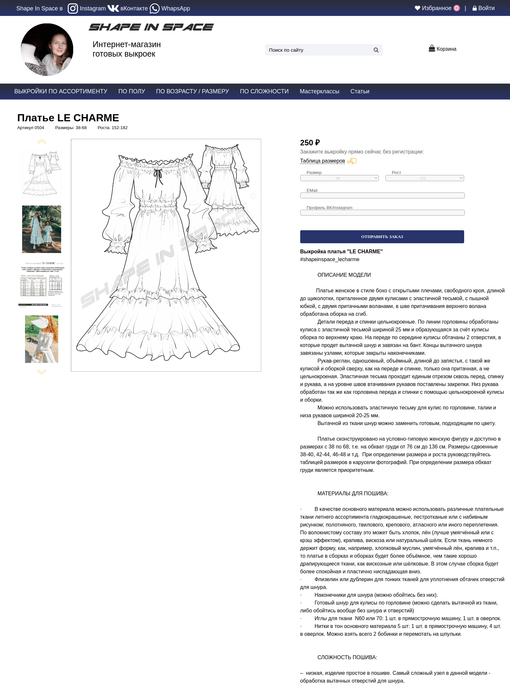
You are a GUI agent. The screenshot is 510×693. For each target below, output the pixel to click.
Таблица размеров (322, 161)
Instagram (87, 8)
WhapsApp (170, 8)
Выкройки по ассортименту (60, 91)
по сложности (264, 91)
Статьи (359, 91)
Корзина (442, 49)
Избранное (435, 8)
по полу (131, 91)
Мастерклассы (320, 91)
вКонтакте (127, 8)
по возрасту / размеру (192, 91)
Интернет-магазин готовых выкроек (127, 49)
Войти (484, 8)
